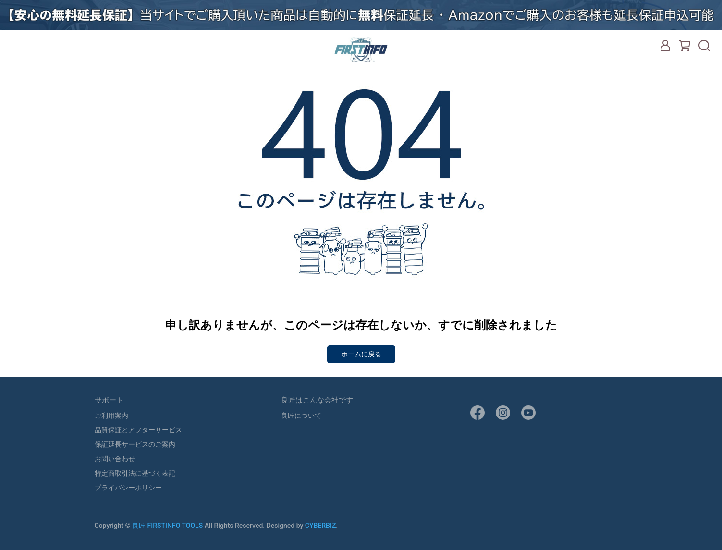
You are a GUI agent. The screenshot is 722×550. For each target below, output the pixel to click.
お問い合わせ (115, 459)
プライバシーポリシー (128, 487)
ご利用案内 (111, 415)
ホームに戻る (361, 354)
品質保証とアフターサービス (138, 430)
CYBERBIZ (320, 525)
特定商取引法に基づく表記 (135, 473)
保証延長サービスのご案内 (135, 444)
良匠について (301, 415)
